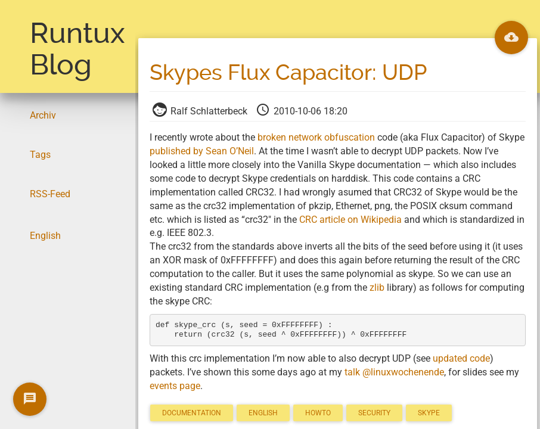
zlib (377, 287)
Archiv (43, 115)
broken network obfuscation (316, 137)
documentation (191, 413)
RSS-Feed (50, 194)
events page (175, 385)
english (263, 413)
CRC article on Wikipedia (350, 219)
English (45, 235)
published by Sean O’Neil (202, 151)
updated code (461, 358)
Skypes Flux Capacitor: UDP (288, 72)
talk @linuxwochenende (394, 372)
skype (429, 413)
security (374, 413)
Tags (40, 154)
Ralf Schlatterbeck (201, 111)
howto (318, 413)
